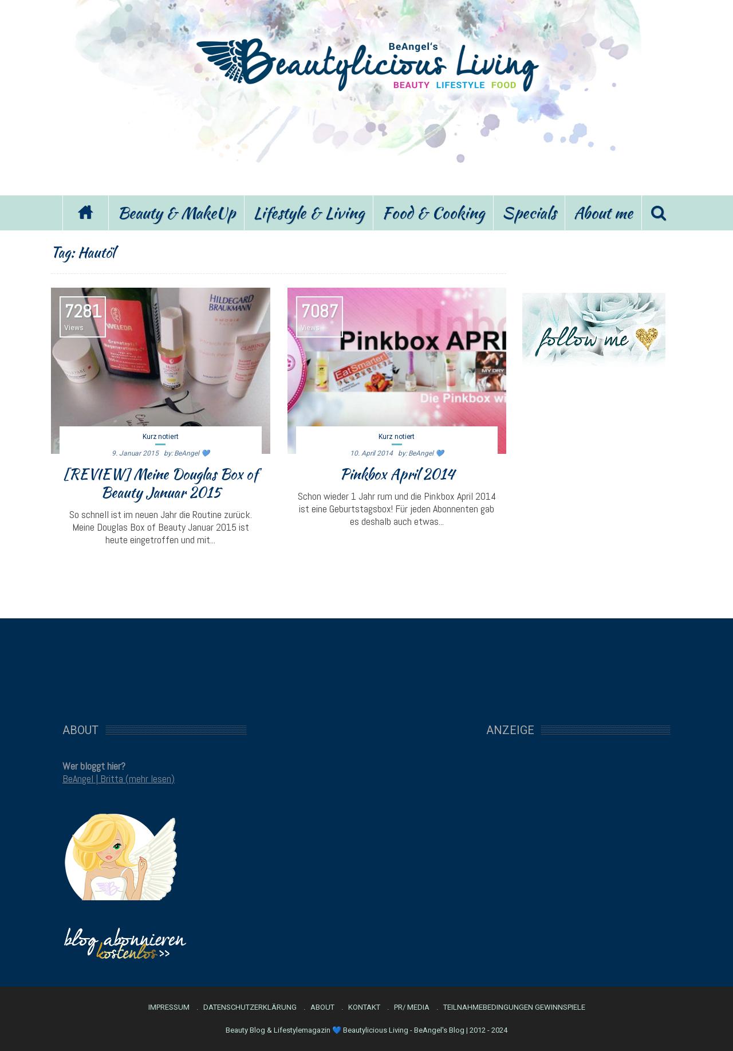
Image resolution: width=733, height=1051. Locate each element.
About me (603, 212)
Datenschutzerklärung (250, 1007)
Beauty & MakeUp (176, 212)
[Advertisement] (366, 142)
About (322, 1007)
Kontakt (364, 1007)
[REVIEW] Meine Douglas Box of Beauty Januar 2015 (160, 483)
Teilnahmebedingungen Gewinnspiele (514, 1007)
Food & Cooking (433, 212)
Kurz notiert (161, 437)
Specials (529, 212)
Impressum (169, 1007)
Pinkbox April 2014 (397, 474)
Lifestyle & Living (308, 212)
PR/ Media (411, 1007)
